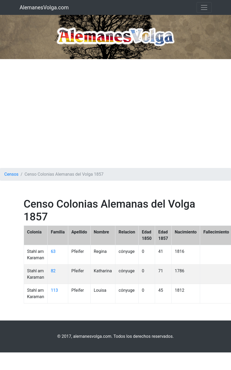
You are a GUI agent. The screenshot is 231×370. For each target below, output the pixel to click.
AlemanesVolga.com (44, 7)
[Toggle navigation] (204, 7)
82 (53, 270)
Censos (11, 174)
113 (54, 290)
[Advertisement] (54, 113)
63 (53, 251)
